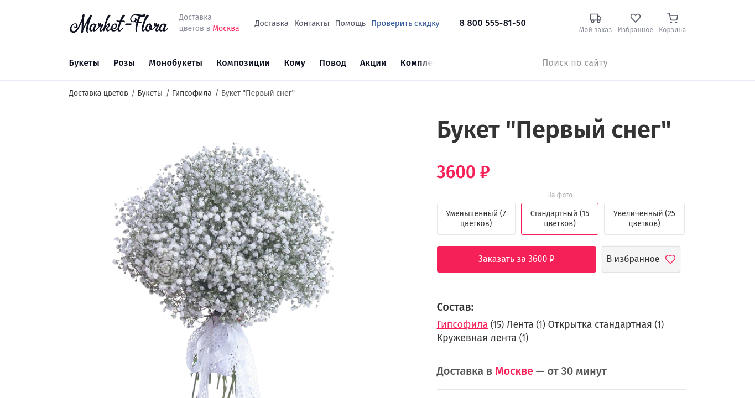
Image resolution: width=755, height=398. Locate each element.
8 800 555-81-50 (493, 23)
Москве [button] (514, 371)
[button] (397, 136)
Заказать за (524, 259)
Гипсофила (462, 324)
